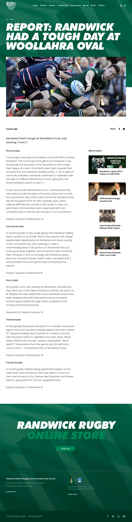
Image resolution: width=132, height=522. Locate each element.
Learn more (72, 494)
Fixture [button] (43, 5)
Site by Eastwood (35, 516)
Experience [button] (75, 5)
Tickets (101, 5)
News (12, 20)
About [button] (86, 5)
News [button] (35, 5)
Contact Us (11, 492)
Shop (93, 5)
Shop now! (65, 448)
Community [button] (62, 5)
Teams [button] (52, 5)
